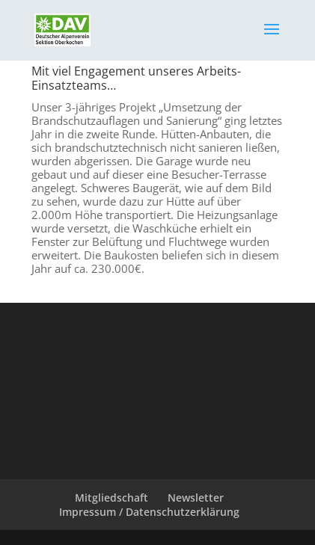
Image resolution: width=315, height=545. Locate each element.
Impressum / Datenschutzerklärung (149, 512)
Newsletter (196, 497)
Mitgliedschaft (111, 497)
